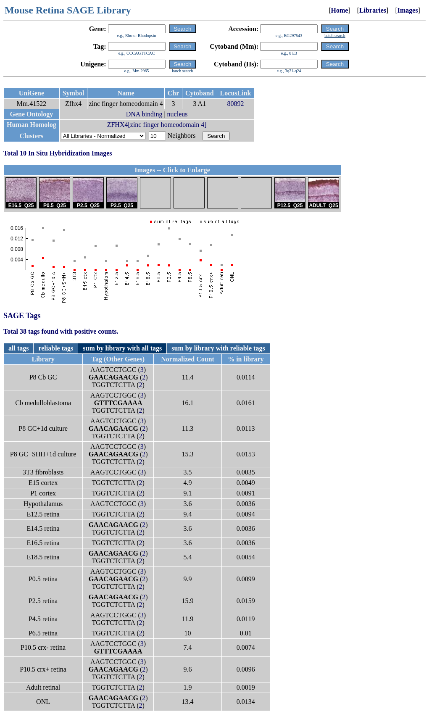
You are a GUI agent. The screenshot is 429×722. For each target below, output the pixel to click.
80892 (235, 103)
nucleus (177, 114)
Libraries (372, 10)
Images (407, 10)
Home (339, 10)
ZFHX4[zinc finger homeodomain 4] (157, 124)
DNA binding (144, 114)
